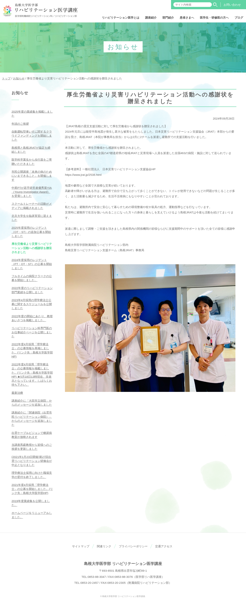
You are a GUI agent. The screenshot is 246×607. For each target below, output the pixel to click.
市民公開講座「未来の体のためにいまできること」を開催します (32, 176)
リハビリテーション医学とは (120, 17)
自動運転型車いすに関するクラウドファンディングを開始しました (32, 135)
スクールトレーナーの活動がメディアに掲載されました (32, 205)
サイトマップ (80, 546)
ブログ (238, 17)
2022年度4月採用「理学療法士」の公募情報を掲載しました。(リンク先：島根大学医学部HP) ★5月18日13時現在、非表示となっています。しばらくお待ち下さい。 (32, 374)
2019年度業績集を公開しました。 (31, 503)
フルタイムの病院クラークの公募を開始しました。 (32, 278)
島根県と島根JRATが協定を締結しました (31, 149)
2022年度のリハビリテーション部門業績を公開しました (32, 290)
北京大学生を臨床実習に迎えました (32, 217)
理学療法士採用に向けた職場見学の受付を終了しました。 (32, 474)
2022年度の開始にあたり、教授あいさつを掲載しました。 (32, 318)
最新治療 (17, 392)
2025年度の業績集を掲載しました (32, 113)
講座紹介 (151, 17)
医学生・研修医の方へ (214, 17)
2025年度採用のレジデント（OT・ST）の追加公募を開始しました (31, 232)
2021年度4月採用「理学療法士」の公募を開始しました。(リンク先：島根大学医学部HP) (32, 489)
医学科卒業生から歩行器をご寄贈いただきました (32, 161)
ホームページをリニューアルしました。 (32, 515)
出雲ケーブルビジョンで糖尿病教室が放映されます (32, 435)
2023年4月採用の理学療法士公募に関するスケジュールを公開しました (32, 304)
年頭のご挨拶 (20, 123)
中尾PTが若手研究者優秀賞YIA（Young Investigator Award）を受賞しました (32, 192)
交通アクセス (163, 546)
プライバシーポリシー (133, 546)
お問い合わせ (232, 4)
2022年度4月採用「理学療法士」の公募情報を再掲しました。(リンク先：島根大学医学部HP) (32, 350)
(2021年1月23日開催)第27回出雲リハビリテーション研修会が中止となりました (32, 461)
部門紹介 (168, 17)
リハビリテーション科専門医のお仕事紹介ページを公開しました (32, 332)
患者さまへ (187, 17)
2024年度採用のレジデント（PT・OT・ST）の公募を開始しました (32, 264)
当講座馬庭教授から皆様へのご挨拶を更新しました (32, 446)
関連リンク (104, 546)
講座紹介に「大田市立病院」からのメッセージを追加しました (32, 402)
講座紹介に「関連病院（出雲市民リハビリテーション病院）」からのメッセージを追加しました (32, 418)
